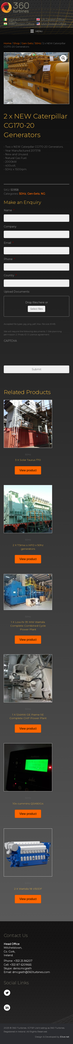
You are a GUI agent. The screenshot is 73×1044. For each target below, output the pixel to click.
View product (27, 470)
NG (43, 193)
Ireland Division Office (18, 21)
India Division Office (21, 24)
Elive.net (64, 1036)
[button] (63, 58)
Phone (9, 259)
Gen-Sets (27, 43)
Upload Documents (16, 291)
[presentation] (32, 352)
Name (9, 210)
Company (10, 226)
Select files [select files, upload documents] (36, 308)
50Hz (38, 43)
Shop (16, 43)
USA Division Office (53, 24)
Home (7, 43)
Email (8, 243)
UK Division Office (53, 19)
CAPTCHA (10, 341)
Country (10, 275)
